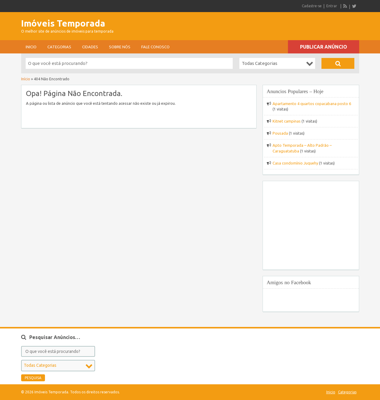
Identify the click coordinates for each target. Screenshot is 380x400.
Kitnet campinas (287, 121)
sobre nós (119, 47)
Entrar (331, 6)
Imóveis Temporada (63, 23)
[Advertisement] (288, 24)
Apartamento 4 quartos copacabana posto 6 (312, 103)
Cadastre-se (312, 6)
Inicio (31, 47)
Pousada (280, 133)
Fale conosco (155, 47)
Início (25, 79)
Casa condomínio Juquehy (295, 163)
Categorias (59, 47)
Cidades (90, 47)
